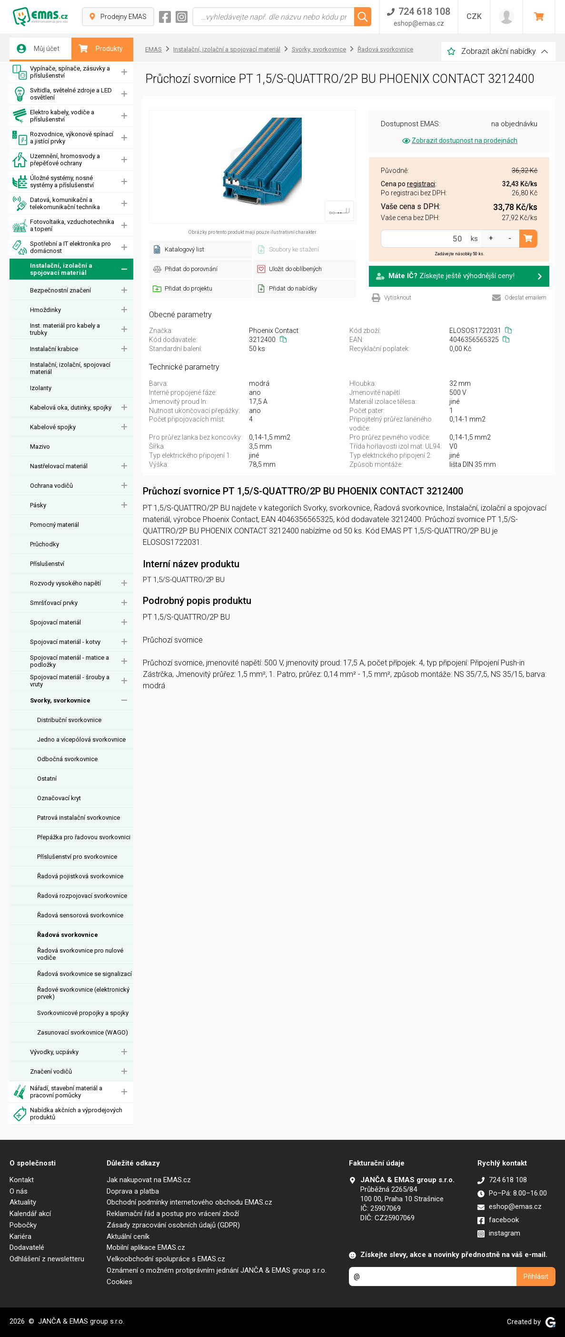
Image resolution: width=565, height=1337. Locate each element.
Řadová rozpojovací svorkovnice (82, 895)
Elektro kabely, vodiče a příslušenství (53, 116)
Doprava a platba (133, 1191)
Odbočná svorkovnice (67, 759)
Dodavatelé (27, 1247)
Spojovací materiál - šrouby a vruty (69, 681)
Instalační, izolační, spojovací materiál (70, 368)
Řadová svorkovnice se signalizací (84, 973)
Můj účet (38, 48)
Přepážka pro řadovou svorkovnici (83, 837)
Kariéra (20, 1236)
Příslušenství (47, 563)
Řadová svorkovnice (67, 934)
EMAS (153, 49)
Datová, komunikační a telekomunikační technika (56, 203)
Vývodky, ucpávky (54, 1052)
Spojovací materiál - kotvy (65, 641)
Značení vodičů (51, 1071)
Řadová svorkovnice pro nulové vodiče (80, 954)
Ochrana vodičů (51, 485)
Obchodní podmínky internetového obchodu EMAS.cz (189, 1202)
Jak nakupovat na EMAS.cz (149, 1180)
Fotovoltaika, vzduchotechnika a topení (63, 225)
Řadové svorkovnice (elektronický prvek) (83, 993)
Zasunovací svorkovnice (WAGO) (82, 1032)
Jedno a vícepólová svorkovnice (81, 739)
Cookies (119, 1281)
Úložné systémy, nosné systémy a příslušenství (53, 181)
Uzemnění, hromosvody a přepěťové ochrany (56, 159)
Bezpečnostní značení (60, 290)
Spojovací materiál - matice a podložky (69, 661)
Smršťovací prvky (54, 602)
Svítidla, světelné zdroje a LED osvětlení (62, 94)
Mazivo (40, 446)
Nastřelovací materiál (59, 466)
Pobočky (23, 1225)
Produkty (101, 48)
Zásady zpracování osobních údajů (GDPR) (173, 1225)
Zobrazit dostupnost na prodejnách (459, 140)
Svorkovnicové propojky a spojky (83, 1012)
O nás (19, 1191)
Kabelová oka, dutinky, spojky (70, 407)
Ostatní (47, 778)
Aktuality (23, 1202)
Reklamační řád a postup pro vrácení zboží (173, 1213)
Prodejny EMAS (118, 16)
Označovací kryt (59, 798)
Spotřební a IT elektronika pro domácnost (61, 247)
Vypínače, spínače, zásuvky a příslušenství (61, 72)
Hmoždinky (45, 309)
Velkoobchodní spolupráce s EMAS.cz (166, 1259)
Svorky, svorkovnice (60, 700)
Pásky (38, 505)
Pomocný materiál (54, 524)
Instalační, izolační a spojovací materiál (52, 269)
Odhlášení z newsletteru (47, 1259)
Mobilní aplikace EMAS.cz (146, 1247)
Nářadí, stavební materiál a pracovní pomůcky (57, 1092)
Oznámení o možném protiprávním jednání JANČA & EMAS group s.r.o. (217, 1270)
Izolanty (40, 388)
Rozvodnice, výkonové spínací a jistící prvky (62, 138)
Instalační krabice (54, 348)
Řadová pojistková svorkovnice (80, 876)
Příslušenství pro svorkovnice (77, 856)
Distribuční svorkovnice (69, 720)
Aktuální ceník (128, 1236)
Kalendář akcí (30, 1213)
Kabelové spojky (53, 427)
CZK (474, 16)
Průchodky (44, 544)
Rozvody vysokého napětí (65, 583)
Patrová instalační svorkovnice (78, 817)
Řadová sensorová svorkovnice (80, 915)
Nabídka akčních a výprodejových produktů (67, 1113)
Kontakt (22, 1180)
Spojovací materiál (55, 622)
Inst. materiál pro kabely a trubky (65, 329)
